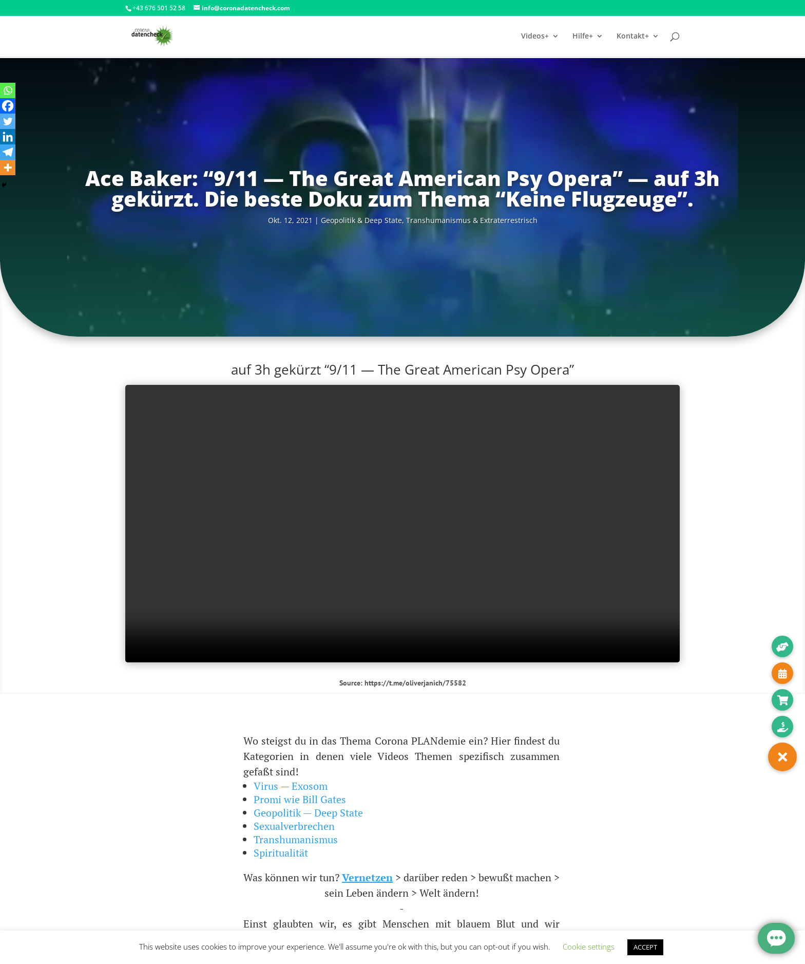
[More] (7, 167)
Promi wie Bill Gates (300, 799)
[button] (782, 757)
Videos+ (535, 36)
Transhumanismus (296, 839)
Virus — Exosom (291, 786)
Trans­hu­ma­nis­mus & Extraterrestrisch (472, 220)
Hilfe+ (582, 36)
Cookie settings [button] (589, 946)
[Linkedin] (7, 136)
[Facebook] (7, 106)
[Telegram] (7, 152)
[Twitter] (7, 121)
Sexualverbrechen (294, 826)
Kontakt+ (633, 36)
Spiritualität (281, 853)
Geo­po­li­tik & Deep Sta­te (361, 220)
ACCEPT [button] (645, 947)
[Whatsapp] (7, 90)
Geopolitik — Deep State (308, 813)
